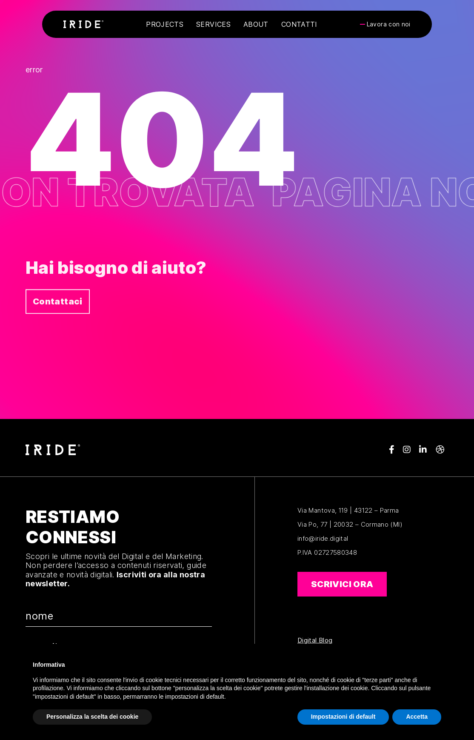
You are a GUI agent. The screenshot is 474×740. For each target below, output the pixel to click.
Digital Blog (314, 640)
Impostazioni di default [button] (343, 716)
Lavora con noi (389, 24)
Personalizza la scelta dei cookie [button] (92, 716)
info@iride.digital (322, 538)
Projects (164, 24)
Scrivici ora (342, 584)
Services (213, 24)
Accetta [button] (417, 716)
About (255, 24)
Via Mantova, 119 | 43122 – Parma (348, 510)
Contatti (299, 24)
